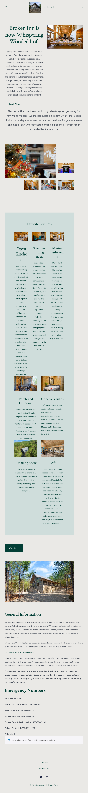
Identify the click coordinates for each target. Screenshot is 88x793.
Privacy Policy (53, 785)
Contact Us (44, 767)
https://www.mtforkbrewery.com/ (20, 652)
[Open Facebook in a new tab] (41, 777)
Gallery (44, 762)
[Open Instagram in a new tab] (47, 777)
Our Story (13, 547)
